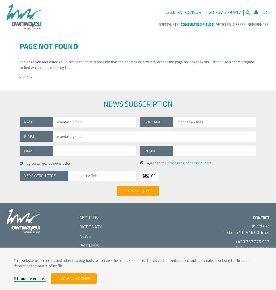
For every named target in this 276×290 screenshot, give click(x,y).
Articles (223, 24)
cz (264, 12)
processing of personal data (190, 163)
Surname (153, 122)
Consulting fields (197, 24)
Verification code (40, 176)
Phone (150, 151)
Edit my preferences (30, 278)
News (85, 236)
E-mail (30, 136)
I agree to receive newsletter (45, 163)
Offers (239, 24)
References (258, 24)
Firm (28, 151)
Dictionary (90, 227)
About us (88, 217)
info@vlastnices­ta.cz (251, 248)
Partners (89, 245)
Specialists (169, 24)
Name (29, 122)
